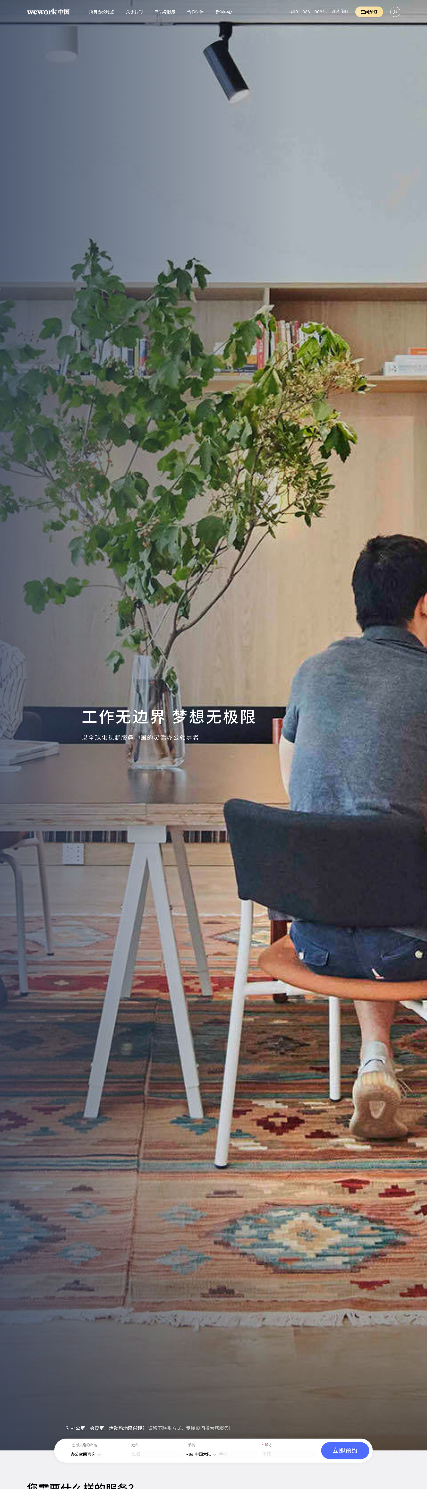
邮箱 (268, 1446)
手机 (191, 1446)
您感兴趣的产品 (84, 1446)
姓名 (134, 1446)
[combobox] (72, 1454)
